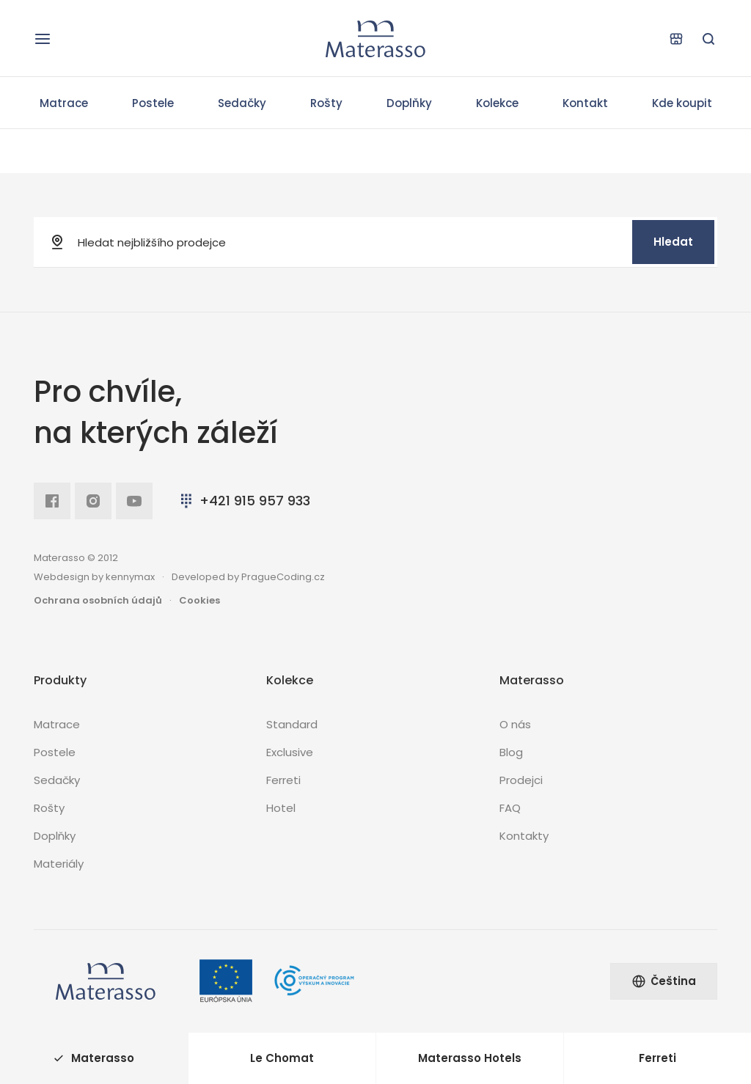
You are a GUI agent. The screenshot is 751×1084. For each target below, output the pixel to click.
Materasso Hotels (469, 1058)
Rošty (326, 103)
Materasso (94, 1058)
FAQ (510, 808)
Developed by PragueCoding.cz (248, 577)
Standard (292, 724)
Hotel (281, 808)
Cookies (199, 600)
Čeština (663, 981)
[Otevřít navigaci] (42, 39)
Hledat (673, 241)
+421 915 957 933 (243, 500)
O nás (515, 724)
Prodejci (521, 780)
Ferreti (283, 780)
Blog (511, 752)
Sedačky (242, 103)
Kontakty (524, 835)
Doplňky (409, 103)
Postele (153, 103)
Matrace (64, 103)
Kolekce (497, 103)
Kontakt (585, 103)
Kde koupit (682, 103)
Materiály (59, 863)
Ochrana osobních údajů (98, 600)
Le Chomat (282, 1058)
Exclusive (289, 752)
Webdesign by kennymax (94, 577)
